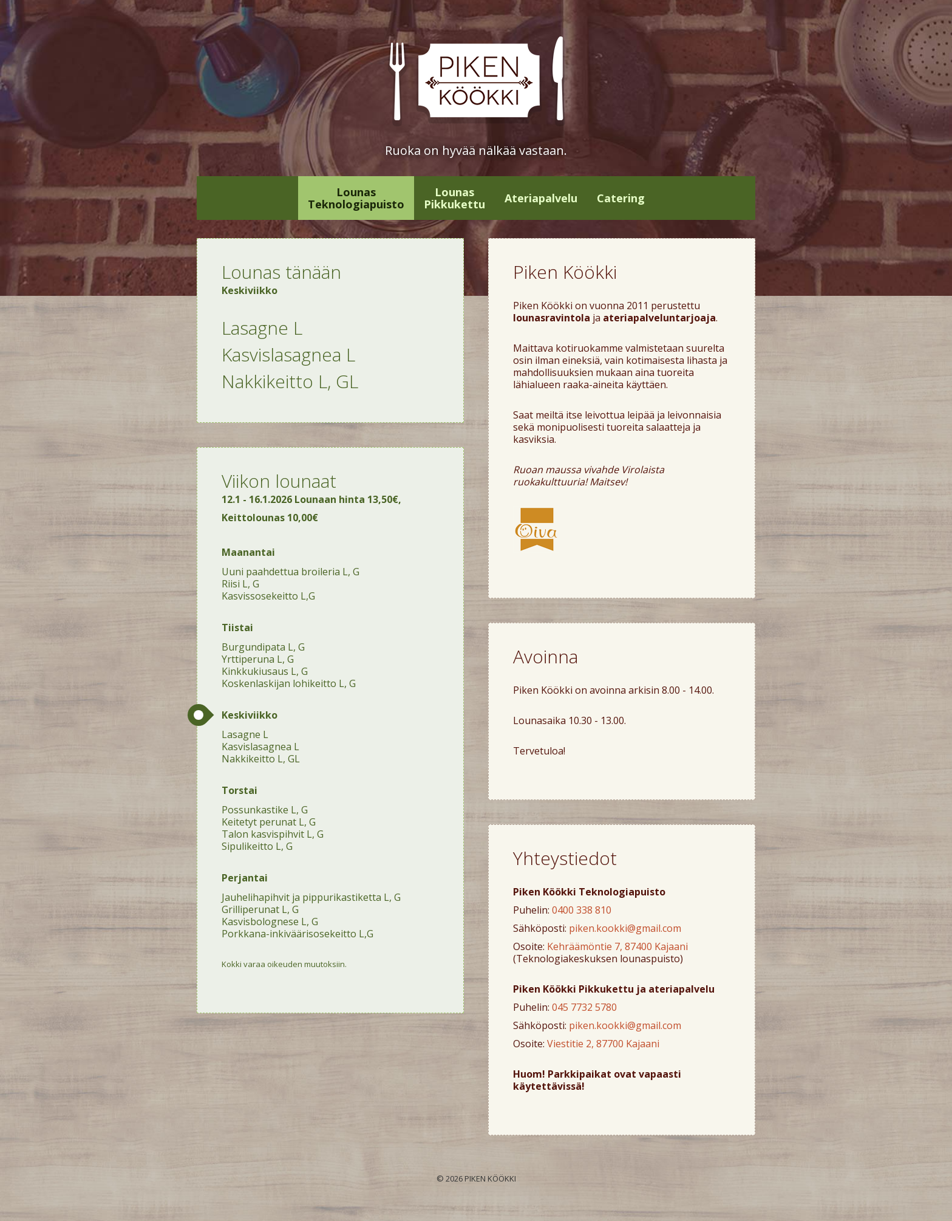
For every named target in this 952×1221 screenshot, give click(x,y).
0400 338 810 (581, 910)
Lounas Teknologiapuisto (356, 198)
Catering (621, 198)
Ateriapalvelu (541, 198)
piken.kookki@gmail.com (625, 928)
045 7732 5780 (584, 1007)
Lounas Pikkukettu (454, 198)
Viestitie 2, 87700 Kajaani (603, 1043)
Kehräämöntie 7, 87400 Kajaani (617, 946)
